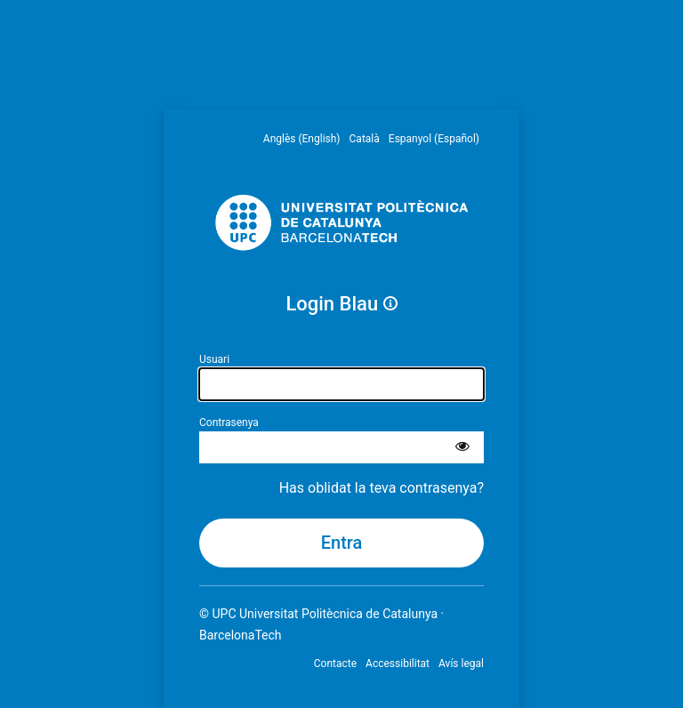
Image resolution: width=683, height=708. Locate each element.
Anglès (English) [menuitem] (302, 139)
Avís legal (461, 663)
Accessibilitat (398, 663)
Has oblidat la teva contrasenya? (381, 487)
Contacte (335, 663)
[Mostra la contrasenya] (462, 447)
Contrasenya (229, 422)
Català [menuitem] (365, 139)
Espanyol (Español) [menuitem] (434, 139)
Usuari (214, 359)
